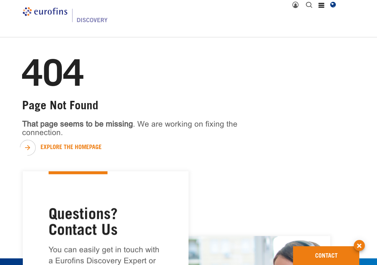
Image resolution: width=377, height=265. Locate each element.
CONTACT (337, 252)
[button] (359, 239)
